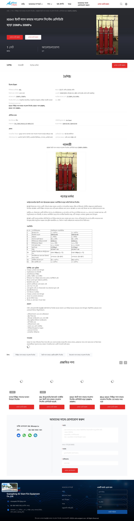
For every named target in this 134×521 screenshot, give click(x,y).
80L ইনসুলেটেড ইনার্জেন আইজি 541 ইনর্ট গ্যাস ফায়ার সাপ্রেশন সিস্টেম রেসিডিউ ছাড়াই (51, 399)
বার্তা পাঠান (112, 512)
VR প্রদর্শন (60, 4)
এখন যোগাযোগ (70, 470)
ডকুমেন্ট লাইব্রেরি (67, 508)
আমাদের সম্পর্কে (67, 487)
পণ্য (12, 11)
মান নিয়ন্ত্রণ (65, 500)
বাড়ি (8, 11)
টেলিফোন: (66, 459)
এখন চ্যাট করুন (15, 37)
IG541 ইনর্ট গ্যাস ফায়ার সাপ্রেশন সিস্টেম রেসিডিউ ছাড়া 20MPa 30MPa (81, 399)
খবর (63, 504)
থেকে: (64, 449)
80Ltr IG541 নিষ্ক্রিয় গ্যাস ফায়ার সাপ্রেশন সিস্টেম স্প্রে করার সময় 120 (112, 399)
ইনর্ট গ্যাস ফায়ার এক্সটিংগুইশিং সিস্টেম (52, 355)
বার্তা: (64, 425)
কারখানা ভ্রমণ (66, 495)
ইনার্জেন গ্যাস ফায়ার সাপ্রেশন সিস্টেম (79, 355)
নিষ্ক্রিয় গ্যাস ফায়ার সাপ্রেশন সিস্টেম (25, 11)
